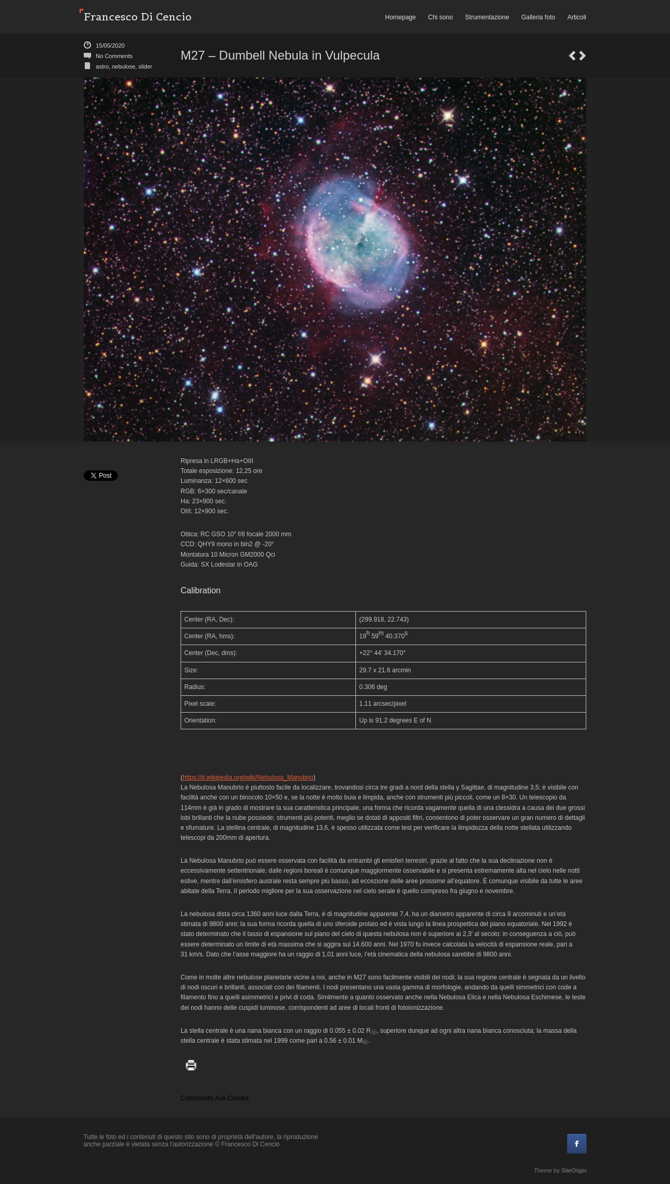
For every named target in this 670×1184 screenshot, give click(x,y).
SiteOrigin (573, 1170)
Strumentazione (487, 17)
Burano (572, 56)
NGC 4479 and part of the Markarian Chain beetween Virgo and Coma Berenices (582, 56)
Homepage (400, 17)
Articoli (576, 17)
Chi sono (440, 17)
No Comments (114, 56)
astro (102, 66)
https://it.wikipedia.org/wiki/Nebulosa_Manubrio (248, 777)
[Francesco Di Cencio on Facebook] (577, 1144)
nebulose (124, 66)
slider (145, 66)
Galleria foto (538, 17)
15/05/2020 (110, 45)
